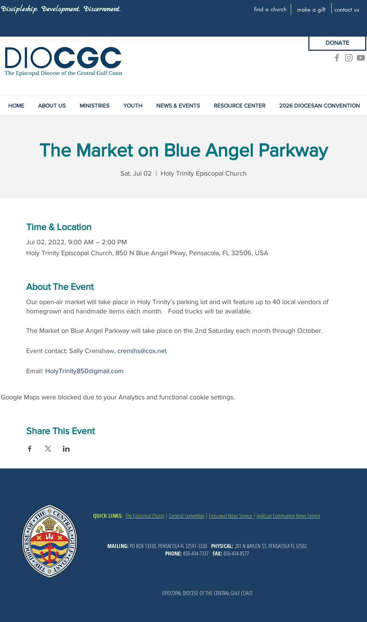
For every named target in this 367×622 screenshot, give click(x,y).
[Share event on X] (48, 449)
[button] (178, 105)
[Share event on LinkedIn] (66, 449)
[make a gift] (311, 9)
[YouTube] (361, 58)
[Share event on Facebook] (29, 449)
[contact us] (347, 9)
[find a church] (270, 8)
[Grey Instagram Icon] (349, 58)
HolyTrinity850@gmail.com (84, 371)
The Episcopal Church (145, 515)
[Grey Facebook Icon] (337, 58)
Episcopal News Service (231, 515)
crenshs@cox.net (142, 351)
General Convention (186, 515)
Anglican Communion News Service (288, 515)
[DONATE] (337, 43)
